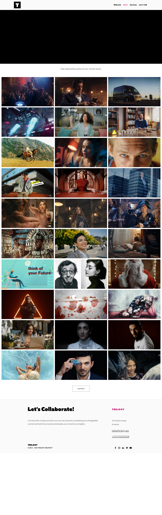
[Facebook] (115, 448)
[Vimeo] (126, 448)
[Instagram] (119, 448)
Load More (81, 389)
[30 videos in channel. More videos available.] (81, 228)
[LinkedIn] (123, 448)
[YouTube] (130, 448)
